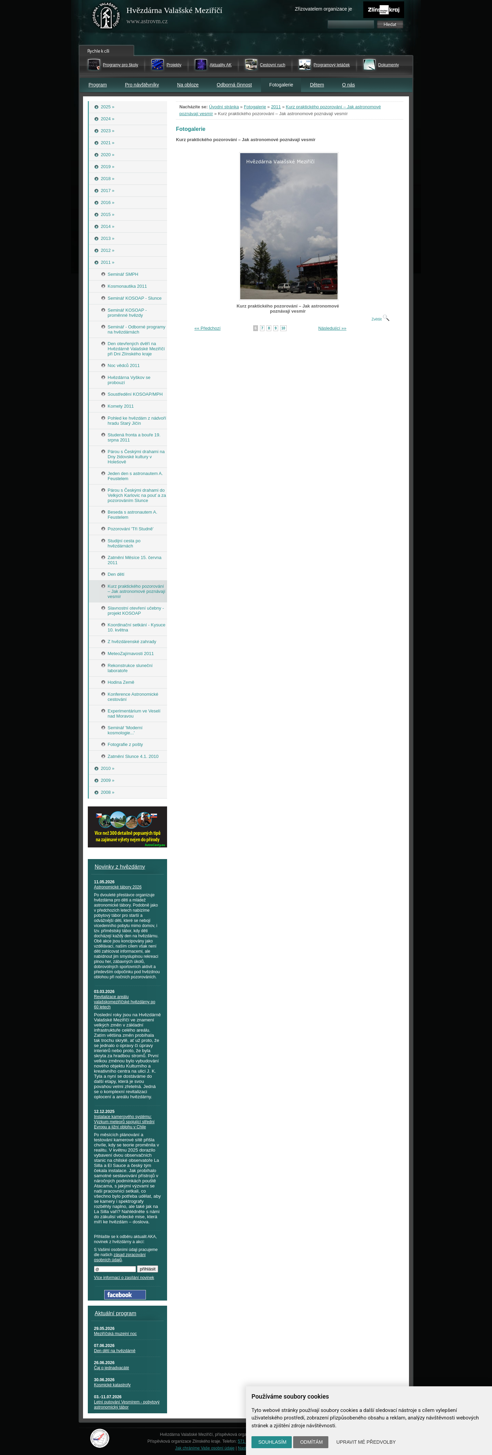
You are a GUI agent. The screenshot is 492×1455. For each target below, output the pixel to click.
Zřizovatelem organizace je (323, 9)
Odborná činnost (234, 84)
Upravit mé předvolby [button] (366, 1442)
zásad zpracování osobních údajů (120, 1257)
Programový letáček (332, 65)
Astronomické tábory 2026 (117, 887)
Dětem (317, 84)
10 (283, 328)
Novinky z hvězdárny (120, 867)
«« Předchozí (207, 328)
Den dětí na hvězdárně (114, 1350)
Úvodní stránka (224, 106)
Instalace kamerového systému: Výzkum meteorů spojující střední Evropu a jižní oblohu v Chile (124, 1121)
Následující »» (332, 328)
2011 (276, 106)
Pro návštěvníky (142, 84)
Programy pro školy (120, 65)
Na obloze (188, 84)
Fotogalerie (255, 106)
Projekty (173, 65)
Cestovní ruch (272, 65)
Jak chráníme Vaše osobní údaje (205, 1448)
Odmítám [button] (311, 1442)
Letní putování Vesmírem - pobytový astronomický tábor (127, 1405)
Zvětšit (380, 319)
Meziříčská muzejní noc (115, 1333)
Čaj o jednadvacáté (111, 1367)
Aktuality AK (221, 65)
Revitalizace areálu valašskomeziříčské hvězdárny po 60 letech (124, 1001)
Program (97, 84)
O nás (348, 84)
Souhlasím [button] (272, 1442)
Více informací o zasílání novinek (124, 1277)
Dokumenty (388, 65)
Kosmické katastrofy (112, 1385)
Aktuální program (115, 1313)
